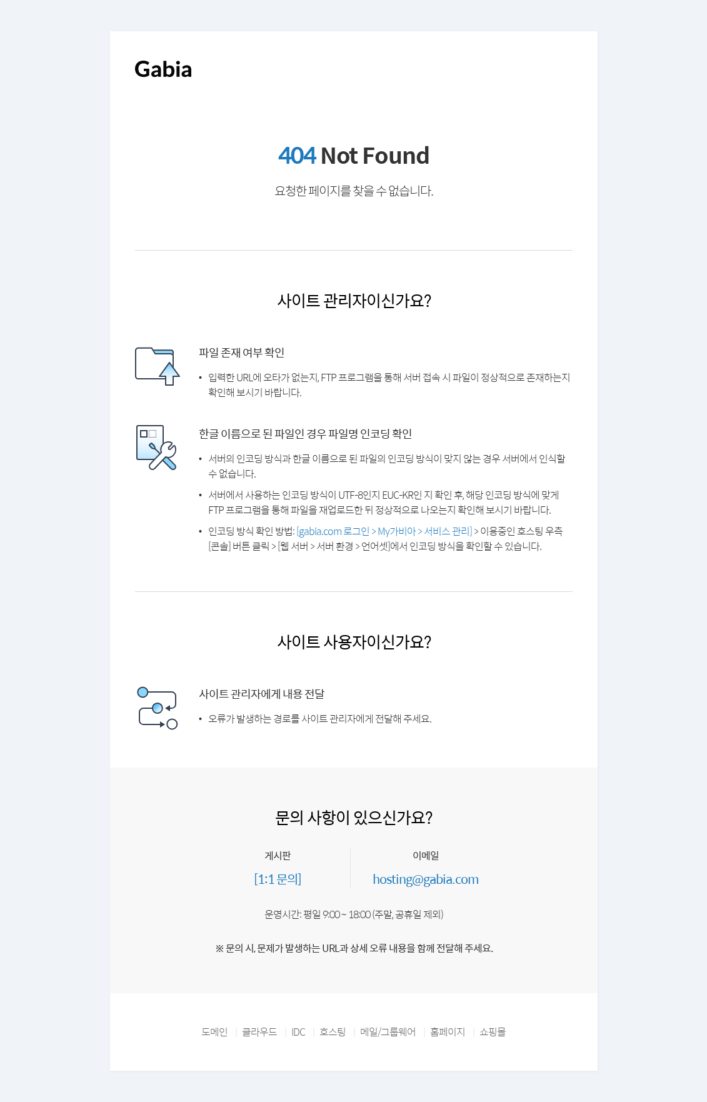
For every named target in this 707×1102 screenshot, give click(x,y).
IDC (298, 1031)
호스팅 (332, 1031)
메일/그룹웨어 (388, 1031)
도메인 (214, 1031)
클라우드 (259, 1031)
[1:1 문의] (277, 878)
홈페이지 (447, 1031)
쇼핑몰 (492, 1031)
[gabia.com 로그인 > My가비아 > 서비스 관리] (384, 531)
